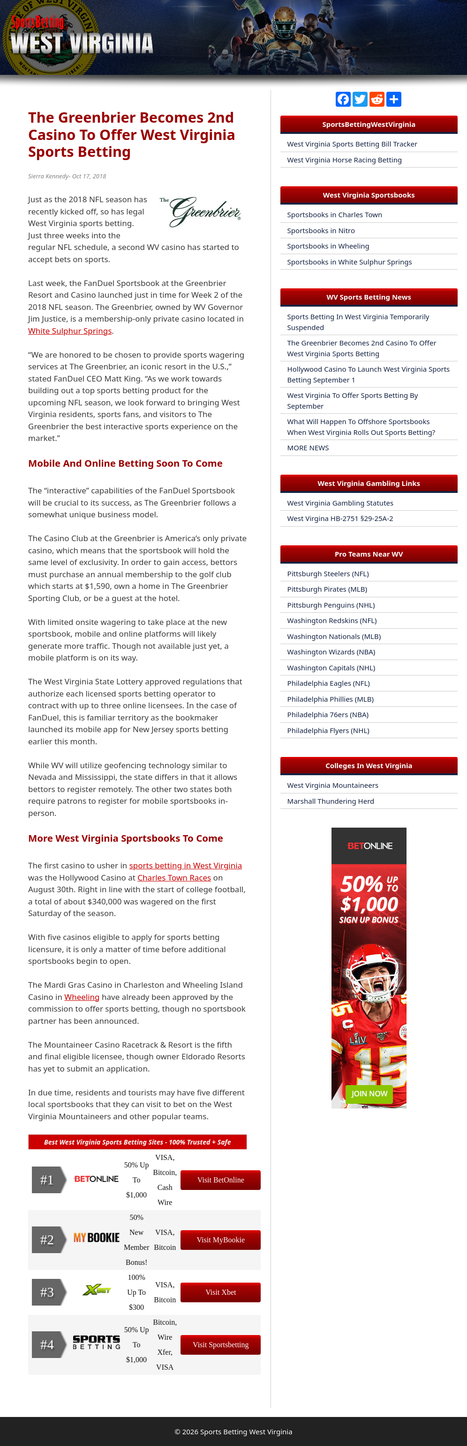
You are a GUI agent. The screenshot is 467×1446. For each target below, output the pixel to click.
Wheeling (81, 996)
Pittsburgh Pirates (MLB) (327, 589)
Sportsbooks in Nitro (321, 230)
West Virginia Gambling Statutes (340, 502)
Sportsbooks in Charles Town (335, 214)
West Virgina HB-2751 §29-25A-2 (340, 518)
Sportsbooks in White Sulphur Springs (349, 261)
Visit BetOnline (220, 1180)
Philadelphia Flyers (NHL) (328, 730)
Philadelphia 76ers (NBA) (328, 714)
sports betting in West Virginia (185, 865)
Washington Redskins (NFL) (332, 620)
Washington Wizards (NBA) (331, 651)
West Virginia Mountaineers (333, 785)
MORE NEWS (308, 447)
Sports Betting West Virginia (246, 1431)
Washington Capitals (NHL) (331, 667)
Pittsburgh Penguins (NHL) (331, 604)
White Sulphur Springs (70, 330)
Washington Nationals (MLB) (334, 636)
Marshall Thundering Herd (331, 801)
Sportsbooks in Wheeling (328, 245)
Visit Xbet (220, 1292)
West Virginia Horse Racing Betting (344, 159)
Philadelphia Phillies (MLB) (330, 699)
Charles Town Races (174, 877)
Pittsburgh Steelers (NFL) (328, 573)
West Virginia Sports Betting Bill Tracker (352, 143)
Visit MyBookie (221, 1240)
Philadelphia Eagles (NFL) (328, 683)
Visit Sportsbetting (221, 1345)
